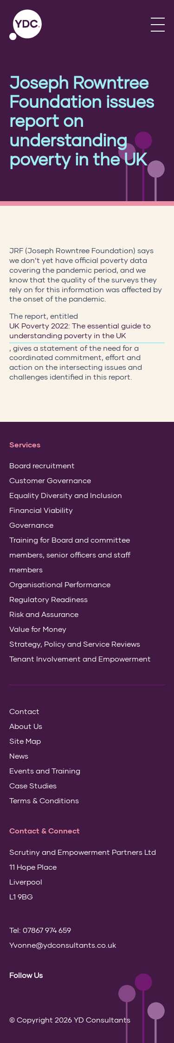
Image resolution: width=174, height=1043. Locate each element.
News (18, 755)
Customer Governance (50, 480)
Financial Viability (41, 509)
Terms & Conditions (44, 800)
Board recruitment (42, 465)
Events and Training (44, 770)
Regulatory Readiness (48, 599)
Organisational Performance (59, 584)
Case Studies (33, 785)
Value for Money (37, 628)
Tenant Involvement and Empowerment (80, 658)
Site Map (25, 740)
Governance (31, 524)
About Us (25, 726)
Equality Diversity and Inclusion (65, 495)
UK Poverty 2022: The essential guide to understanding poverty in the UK (80, 330)
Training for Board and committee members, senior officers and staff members (69, 554)
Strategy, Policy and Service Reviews (74, 643)
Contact (24, 711)
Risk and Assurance (43, 614)
